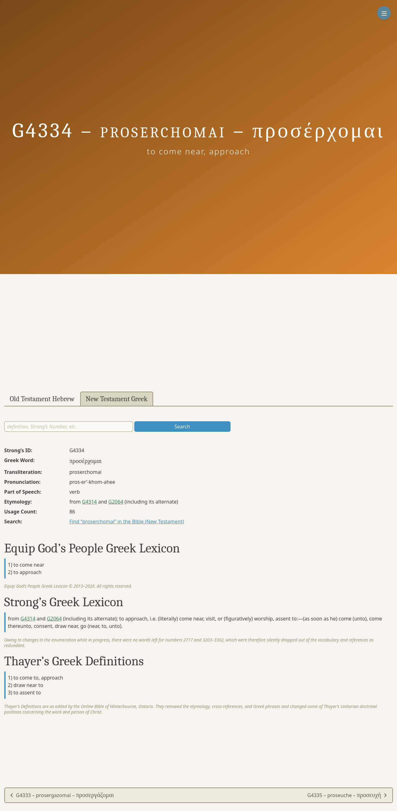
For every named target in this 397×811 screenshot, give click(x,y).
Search (182, 426)
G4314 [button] (89, 501)
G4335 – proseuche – (347, 795)
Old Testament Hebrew (42, 399)
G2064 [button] (115, 501)
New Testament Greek (117, 399)
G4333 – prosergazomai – (62, 795)
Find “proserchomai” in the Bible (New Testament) (126, 521)
